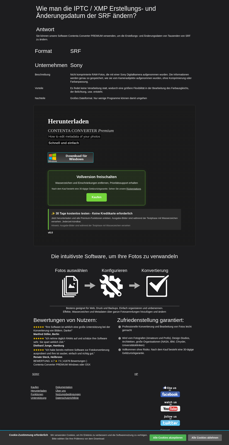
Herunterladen (39, 390)
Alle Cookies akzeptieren (168, 437)
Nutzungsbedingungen (68, 394)
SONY (35, 374)
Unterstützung (38, 397)
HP (136, 374)
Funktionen (37, 394)
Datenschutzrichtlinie (67, 397)
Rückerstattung (133, 189)
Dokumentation (64, 387)
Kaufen (96, 197)
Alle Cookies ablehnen (205, 437)
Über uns (61, 390)
